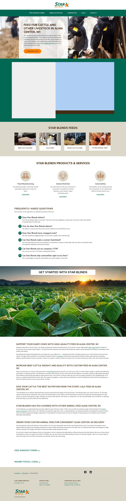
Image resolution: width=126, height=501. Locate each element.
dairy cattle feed (94, 347)
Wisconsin (25, 473)
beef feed (51, 371)
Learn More (25, 194)
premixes (60, 356)
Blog (83, 13)
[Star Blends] (62, 4)
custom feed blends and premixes (46, 43)
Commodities (72, 13)
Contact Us (32, 51)
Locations (17, 473)
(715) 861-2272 (19, 483)
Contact (93, 13)
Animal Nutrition (55, 13)
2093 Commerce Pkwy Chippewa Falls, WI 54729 (72, 484)
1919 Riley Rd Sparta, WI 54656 (44, 484)
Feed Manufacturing (37, 13)
